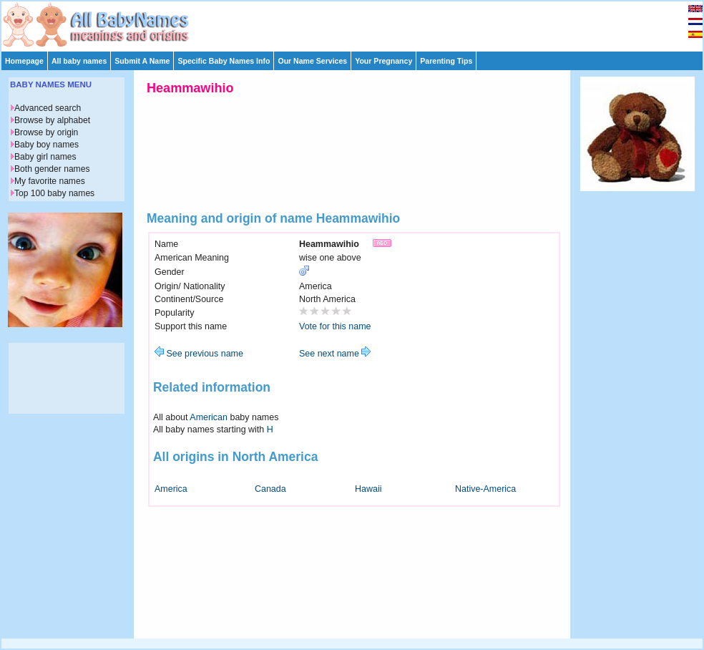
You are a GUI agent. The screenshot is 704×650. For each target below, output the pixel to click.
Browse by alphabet (52, 120)
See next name (335, 354)
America (171, 489)
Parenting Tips (446, 61)
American (209, 417)
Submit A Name (142, 61)
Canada (270, 489)
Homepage (24, 61)
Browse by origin (46, 132)
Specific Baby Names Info (223, 61)
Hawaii (368, 489)
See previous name (199, 354)
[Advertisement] (637, 414)
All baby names (79, 61)
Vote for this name (335, 326)
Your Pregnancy (383, 61)
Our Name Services (312, 61)
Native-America (485, 489)
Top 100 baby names (54, 193)
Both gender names (51, 169)
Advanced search (47, 108)
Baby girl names (45, 157)
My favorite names (49, 181)
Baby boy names (46, 145)
